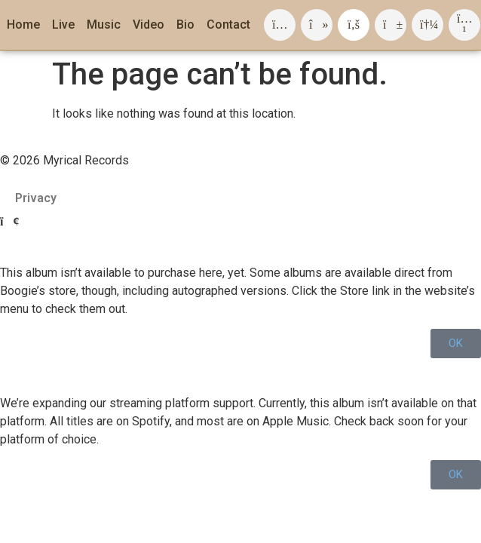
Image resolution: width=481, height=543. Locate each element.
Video (148, 24)
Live (63, 24)
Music (104, 24)
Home (23, 24)
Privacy (36, 198)
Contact (228, 24)
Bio (185, 24)
